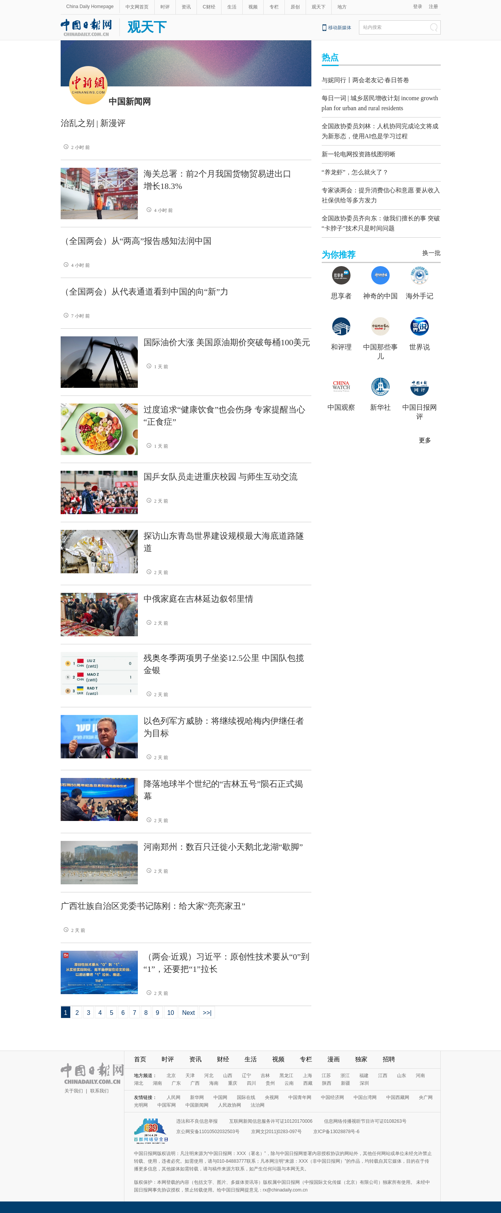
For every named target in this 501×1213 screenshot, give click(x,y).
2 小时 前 (75, 147)
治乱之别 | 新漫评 (93, 123)
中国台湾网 (365, 1097)
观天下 (319, 7)
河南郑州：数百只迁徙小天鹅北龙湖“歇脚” (223, 847)
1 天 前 (156, 366)
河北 (208, 1075)
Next (188, 1012)
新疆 (345, 1083)
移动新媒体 (339, 27)
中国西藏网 (397, 1097)
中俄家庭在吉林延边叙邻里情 (198, 599)
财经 (223, 1059)
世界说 (419, 338)
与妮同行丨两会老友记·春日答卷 (365, 80)
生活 (231, 7)
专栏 (274, 7)
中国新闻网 (196, 1105)
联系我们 (99, 1091)
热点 (330, 57)
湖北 (138, 1083)
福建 (364, 1075)
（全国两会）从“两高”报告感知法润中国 (136, 241)
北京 (171, 1075)
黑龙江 (286, 1075)
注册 (433, 6)
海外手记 (419, 287)
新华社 (380, 398)
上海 (307, 1075)
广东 (176, 1083)
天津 (190, 1075)
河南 (420, 1075)
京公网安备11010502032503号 (208, 1131)
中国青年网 (299, 1097)
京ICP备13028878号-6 (336, 1131)
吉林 (265, 1075)
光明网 (141, 1105)
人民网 (173, 1097)
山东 (401, 1075)
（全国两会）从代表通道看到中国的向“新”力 (145, 291)
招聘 (389, 1059)
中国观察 (341, 398)
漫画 (333, 1059)
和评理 (341, 338)
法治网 (258, 1105)
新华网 (197, 1097)
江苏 (326, 1075)
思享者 (341, 287)
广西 (195, 1083)
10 (170, 1012)
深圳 (364, 1083)
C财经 (209, 7)
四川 (251, 1083)
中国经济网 (332, 1097)
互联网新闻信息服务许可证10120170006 (271, 1121)
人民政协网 (229, 1105)
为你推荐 (338, 246)
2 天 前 (156, 501)
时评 (165, 7)
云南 (289, 1083)
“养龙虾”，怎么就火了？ (355, 167)
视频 (253, 7)
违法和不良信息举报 (197, 1121)
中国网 (220, 1097)
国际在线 (246, 1097)
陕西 (326, 1083)
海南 (213, 1083)
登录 (417, 6)
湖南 (157, 1083)
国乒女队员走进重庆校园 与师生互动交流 (221, 477)
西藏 (308, 1083)
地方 (342, 7)
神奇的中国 (380, 287)
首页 (140, 1059)
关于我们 (73, 1091)
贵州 (270, 1083)
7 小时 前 (75, 316)
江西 (382, 1075)
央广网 (426, 1097)
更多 (425, 431)
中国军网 (166, 1105)
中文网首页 (137, 7)
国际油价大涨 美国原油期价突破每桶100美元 (227, 342)
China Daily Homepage (90, 6)
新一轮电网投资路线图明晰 (358, 149)
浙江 (345, 1075)
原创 (295, 7)
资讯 (186, 7)
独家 (361, 1059)
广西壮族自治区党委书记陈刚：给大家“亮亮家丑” (153, 906)
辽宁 (246, 1075)
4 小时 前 (158, 210)
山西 (227, 1075)
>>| (207, 1012)
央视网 (272, 1097)
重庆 (232, 1083)
